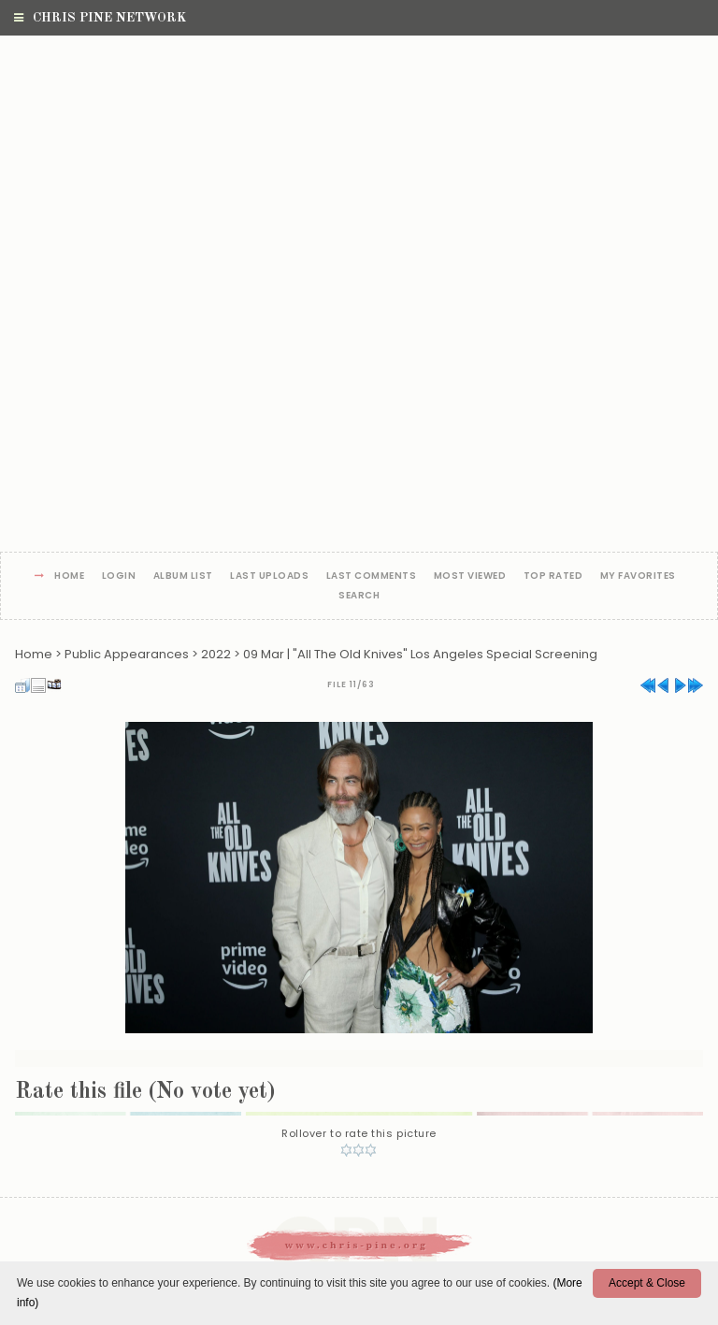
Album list (183, 576)
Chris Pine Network (100, 17)
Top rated (553, 576)
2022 (216, 654)
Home (69, 576)
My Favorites (638, 576)
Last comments (371, 576)
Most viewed (470, 576)
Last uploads (269, 576)
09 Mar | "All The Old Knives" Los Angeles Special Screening (420, 654)
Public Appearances (127, 654)
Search (359, 596)
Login (119, 576)
